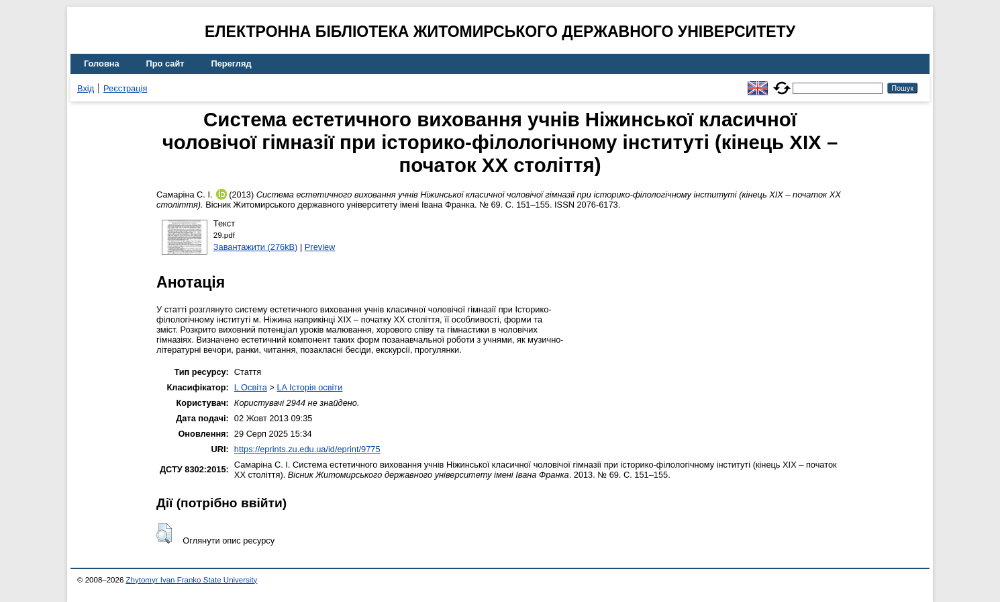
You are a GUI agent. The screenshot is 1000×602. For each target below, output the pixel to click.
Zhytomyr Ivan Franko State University (192, 580)
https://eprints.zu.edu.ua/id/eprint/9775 (307, 449)
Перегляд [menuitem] (231, 63)
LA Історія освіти (309, 387)
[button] (164, 533)
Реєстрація (125, 88)
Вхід (85, 88)
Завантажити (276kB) (255, 247)
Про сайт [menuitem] (165, 63)
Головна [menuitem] (101, 63)
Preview (320, 247)
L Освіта (250, 387)
